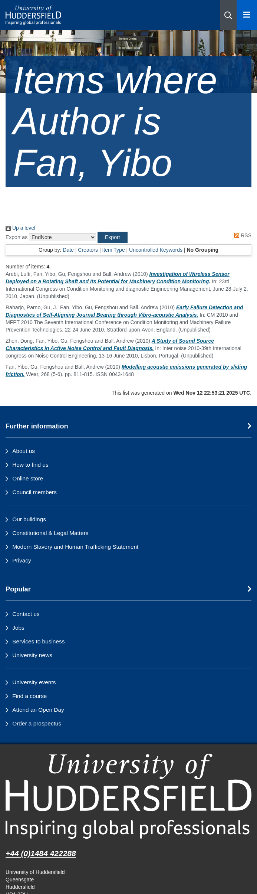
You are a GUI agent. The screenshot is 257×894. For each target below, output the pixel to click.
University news (32, 655)
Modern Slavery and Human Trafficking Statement (75, 547)
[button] (228, 15)
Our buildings (29, 519)
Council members (34, 492)
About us (23, 451)
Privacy (21, 560)
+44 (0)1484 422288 (41, 853)
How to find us (30, 464)
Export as (16, 237)
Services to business (38, 641)
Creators (88, 250)
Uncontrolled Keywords (155, 250)
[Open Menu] (247, 15)
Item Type (113, 250)
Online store (27, 478)
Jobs (18, 627)
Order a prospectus (36, 723)
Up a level (20, 228)
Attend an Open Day (38, 710)
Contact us (26, 614)
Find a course (29, 696)
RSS (241, 235)
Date (68, 250)
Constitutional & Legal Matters (50, 533)
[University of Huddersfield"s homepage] (128, 796)
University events (34, 682)
